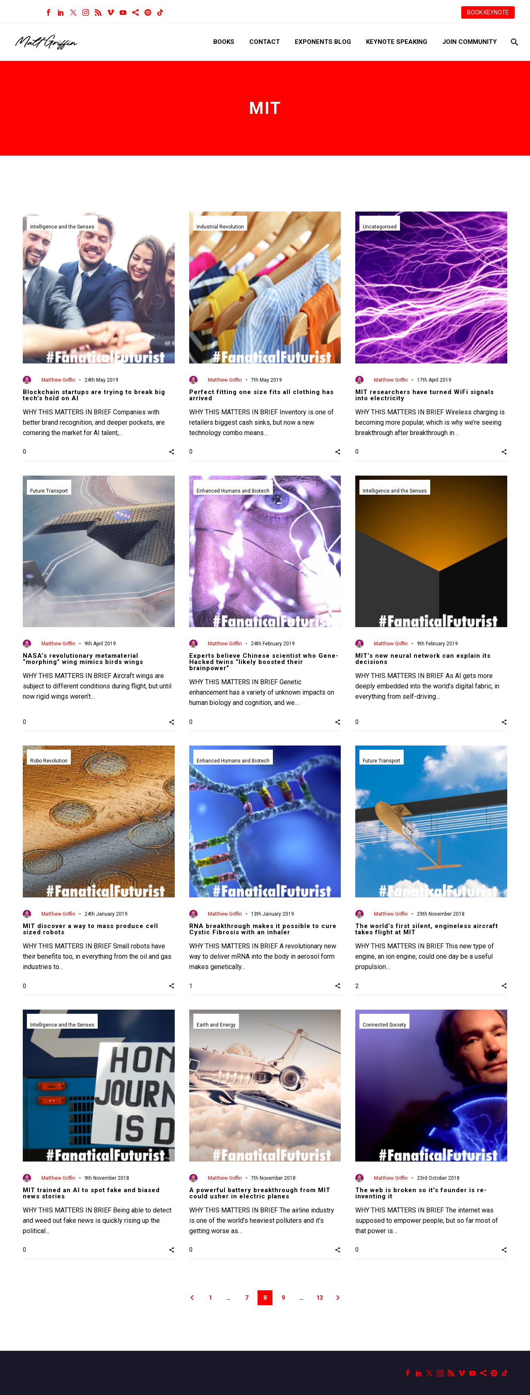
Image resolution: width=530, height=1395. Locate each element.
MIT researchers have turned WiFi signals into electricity (424, 395)
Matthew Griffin (58, 380)
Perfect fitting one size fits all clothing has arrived (261, 395)
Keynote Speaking (396, 42)
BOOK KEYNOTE (488, 12)
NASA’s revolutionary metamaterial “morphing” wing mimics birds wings (83, 659)
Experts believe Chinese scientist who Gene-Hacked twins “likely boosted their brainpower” (264, 662)
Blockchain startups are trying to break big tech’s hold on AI (94, 395)
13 (319, 1297)
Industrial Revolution (220, 227)
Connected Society (384, 1025)
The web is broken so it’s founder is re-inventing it (421, 1193)
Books (223, 42)
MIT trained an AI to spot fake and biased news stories (91, 1193)
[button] (172, 451)
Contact (264, 42)
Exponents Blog (323, 42)
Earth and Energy (216, 1025)
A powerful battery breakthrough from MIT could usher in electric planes (259, 1193)
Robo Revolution (48, 761)
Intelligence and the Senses (62, 227)
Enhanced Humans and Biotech (233, 491)
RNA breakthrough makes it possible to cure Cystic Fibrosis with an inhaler (263, 929)
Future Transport (49, 491)
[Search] (514, 42)
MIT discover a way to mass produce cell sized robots (90, 929)
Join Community (469, 42)
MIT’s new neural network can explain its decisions (423, 659)
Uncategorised (380, 227)
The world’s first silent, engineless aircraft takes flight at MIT (426, 929)
